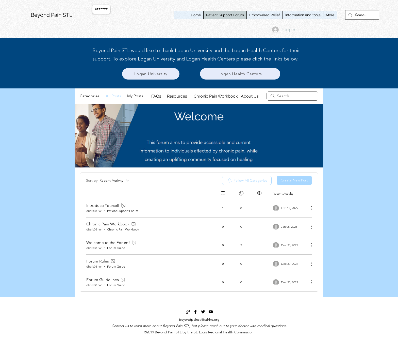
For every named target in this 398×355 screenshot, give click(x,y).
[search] (292, 96)
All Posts (113, 96)
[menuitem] (247, 180)
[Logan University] (150, 74)
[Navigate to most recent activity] (289, 208)
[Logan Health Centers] (240, 74)
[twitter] (203, 311)
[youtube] (210, 311)
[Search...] (361, 15)
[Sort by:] (108, 180)
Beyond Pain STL (51, 15)
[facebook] (195, 311)
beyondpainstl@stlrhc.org (199, 319)
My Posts (135, 96)
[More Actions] (309, 208)
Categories (90, 96)
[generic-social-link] (187, 311)
